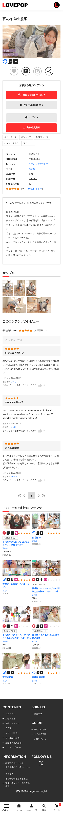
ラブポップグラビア (38, 164)
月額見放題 (10, 718)
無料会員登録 (31, 127)
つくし (14, 382)
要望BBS (38, 714)
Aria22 (13, 427)
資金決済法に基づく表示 (16, 779)
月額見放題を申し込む (31, 94)
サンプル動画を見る (31, 105)
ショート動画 (11, 733)
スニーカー (28, 143)
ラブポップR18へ (13, 747)
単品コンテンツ (12, 723)
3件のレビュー (35, 188)
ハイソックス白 (11, 143)
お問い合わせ (40, 739)
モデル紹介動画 (12, 738)
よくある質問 (40, 734)
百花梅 (32, 169)
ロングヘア (26, 137)
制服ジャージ (42, 137)
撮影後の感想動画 (13, 743)
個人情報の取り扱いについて (17, 768)
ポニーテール (10, 137)
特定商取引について (14, 763)
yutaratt (14, 476)
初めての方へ (40, 729)
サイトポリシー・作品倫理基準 (17, 784)
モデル (8, 728)
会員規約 (9, 774)
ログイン (31, 117)
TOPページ (10, 714)
